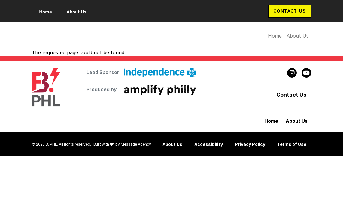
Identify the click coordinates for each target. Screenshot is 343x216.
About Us (76, 12)
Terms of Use (291, 144)
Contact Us (289, 11)
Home (45, 12)
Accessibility (208, 144)
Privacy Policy (250, 144)
